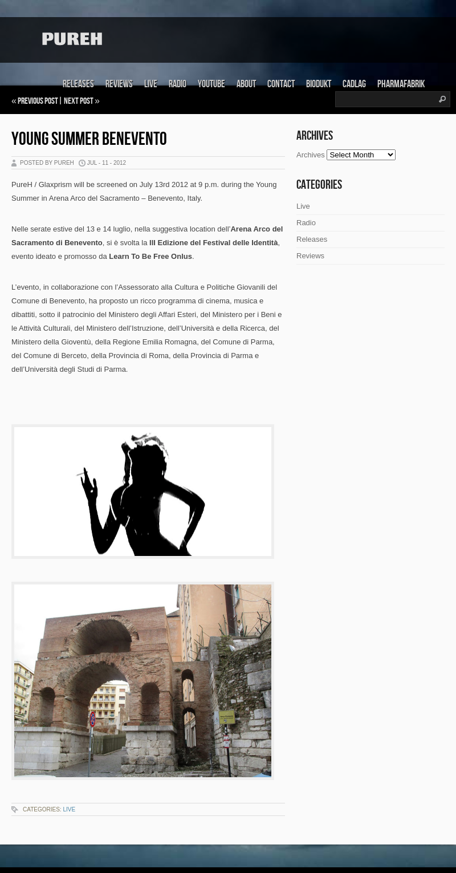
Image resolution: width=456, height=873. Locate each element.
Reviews (119, 84)
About (246, 84)
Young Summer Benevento (89, 139)
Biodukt (318, 84)
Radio (177, 84)
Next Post (78, 101)
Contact (281, 84)
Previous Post (38, 101)
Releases (78, 84)
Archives (310, 155)
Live (150, 84)
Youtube (211, 84)
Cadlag (354, 84)
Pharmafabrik (401, 84)
